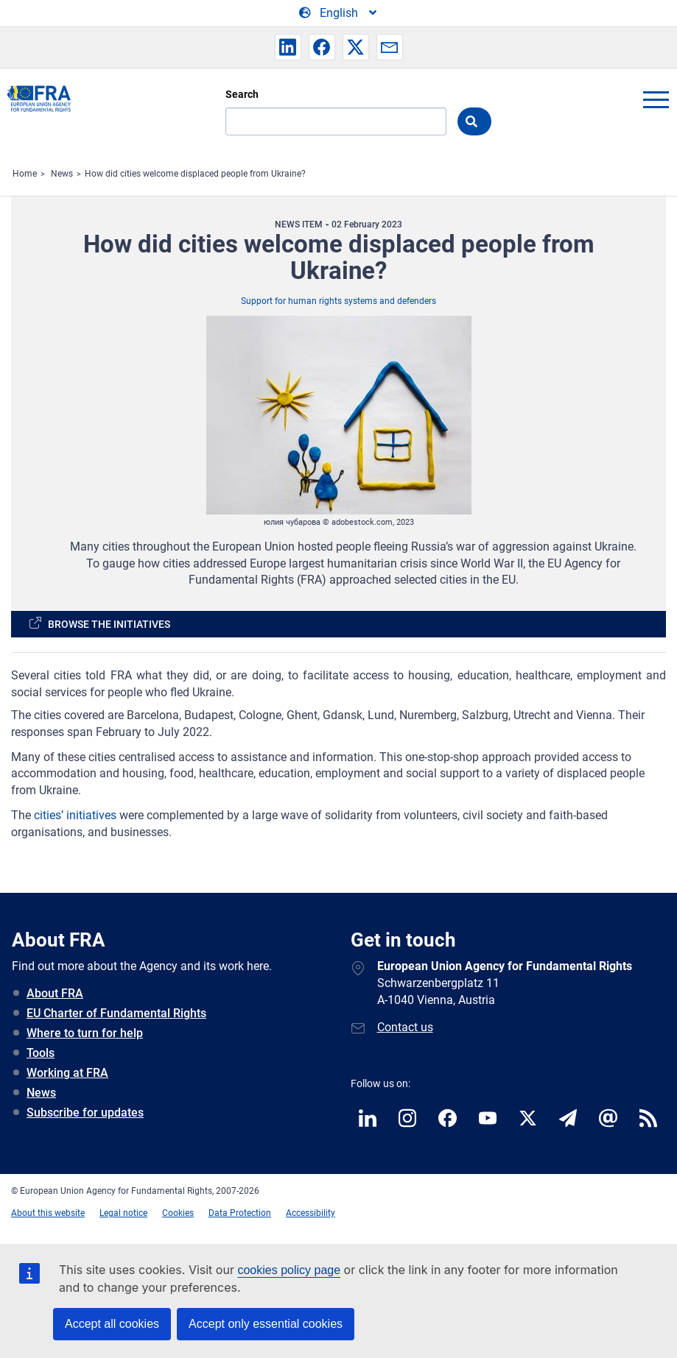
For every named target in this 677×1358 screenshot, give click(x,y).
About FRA (55, 993)
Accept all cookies (112, 1324)
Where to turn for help (85, 1033)
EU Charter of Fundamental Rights (116, 1013)
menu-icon (655, 99)
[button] (288, 47)
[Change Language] (339, 13)
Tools (41, 1053)
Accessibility (310, 1213)
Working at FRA (67, 1073)
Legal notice (123, 1213)
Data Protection (239, 1213)
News (62, 174)
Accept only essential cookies (266, 1324)
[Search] (335, 121)
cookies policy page (288, 1270)
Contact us (405, 1027)
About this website (48, 1213)
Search (242, 94)
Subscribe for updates (85, 1113)
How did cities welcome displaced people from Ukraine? (195, 174)
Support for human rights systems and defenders (338, 301)
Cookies (178, 1213)
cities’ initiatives (75, 815)
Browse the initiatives (109, 624)
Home (25, 174)
